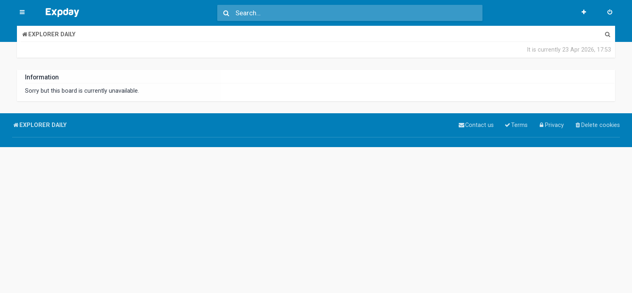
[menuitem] (610, 13)
